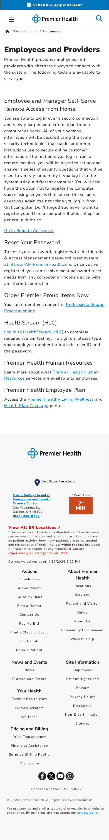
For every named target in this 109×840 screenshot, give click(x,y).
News (29, 670)
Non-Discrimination (82, 714)
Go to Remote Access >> (29, 230)
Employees (82, 670)
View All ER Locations (34, 527)
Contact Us (29, 614)
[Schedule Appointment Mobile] (54, 5)
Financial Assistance (29, 745)
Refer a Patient (29, 650)
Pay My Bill (29, 623)
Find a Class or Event (29, 632)
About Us (82, 621)
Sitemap (82, 723)
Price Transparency (29, 737)
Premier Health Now (29, 699)
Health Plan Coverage (26, 405)
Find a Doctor (29, 606)
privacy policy (88, 813)
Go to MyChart (29, 597)
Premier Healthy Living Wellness (61, 399)
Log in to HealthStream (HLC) (34, 332)
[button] (12, 18)
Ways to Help (82, 639)
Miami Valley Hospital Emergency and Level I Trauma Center (32, 499)
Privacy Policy (82, 697)
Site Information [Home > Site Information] (25, 31)
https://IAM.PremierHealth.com (40, 264)
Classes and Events (29, 679)
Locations (82, 586)
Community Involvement (82, 630)
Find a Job (29, 641)
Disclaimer (82, 706)
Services (82, 594)
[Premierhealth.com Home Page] (7, 31)
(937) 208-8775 (26, 516)
